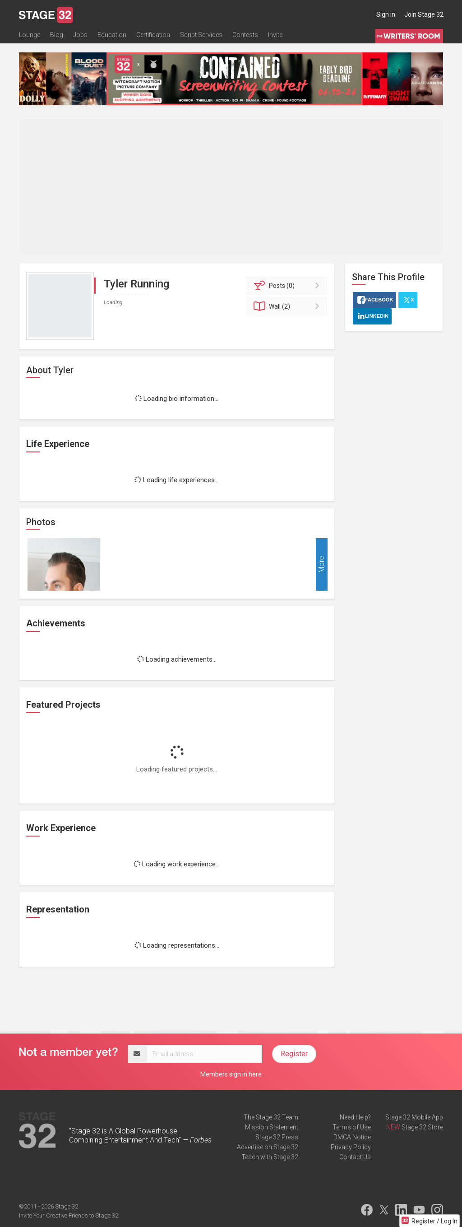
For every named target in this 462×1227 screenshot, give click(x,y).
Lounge (29, 34)
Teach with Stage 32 (269, 1157)
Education (111, 34)
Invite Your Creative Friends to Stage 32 (68, 1215)
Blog (56, 34)
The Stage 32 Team (271, 1117)
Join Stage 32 (424, 14)
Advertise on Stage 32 (267, 1147)
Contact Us (355, 1157)
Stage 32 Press (276, 1137)
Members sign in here (231, 1074)
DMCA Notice (352, 1137)
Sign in (385, 14)
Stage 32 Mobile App (414, 1117)
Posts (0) (288, 285)
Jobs (80, 34)
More (321, 564)
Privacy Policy (351, 1147)
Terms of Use (352, 1127)
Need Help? (355, 1117)
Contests (245, 34)
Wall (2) (288, 306)
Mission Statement (271, 1127)
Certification (153, 34)
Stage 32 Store (422, 1127)
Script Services (201, 34)
